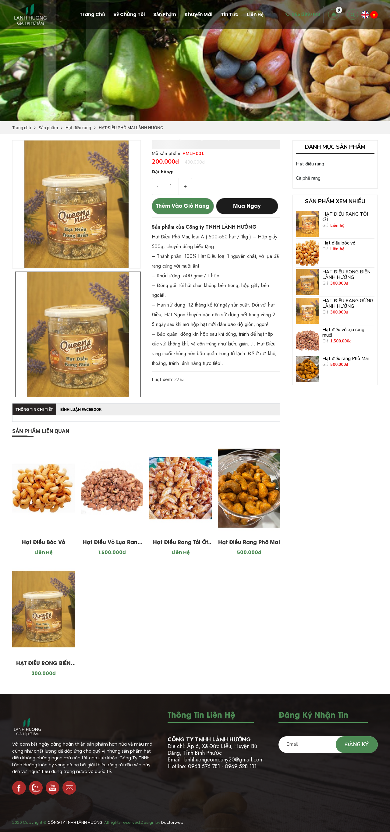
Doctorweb (172, 822)
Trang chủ (21, 127)
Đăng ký (356, 744)
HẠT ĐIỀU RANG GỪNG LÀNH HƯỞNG (347, 303)
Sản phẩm (48, 127)
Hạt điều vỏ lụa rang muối (112, 543)
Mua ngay (247, 206)
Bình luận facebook (80, 409)
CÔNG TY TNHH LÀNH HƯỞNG (75, 822)
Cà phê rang (308, 178)
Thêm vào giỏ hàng (182, 206)
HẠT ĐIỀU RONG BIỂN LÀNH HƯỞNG (43, 664)
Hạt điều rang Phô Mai (249, 542)
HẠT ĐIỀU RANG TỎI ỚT (345, 216)
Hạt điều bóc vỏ (43, 542)
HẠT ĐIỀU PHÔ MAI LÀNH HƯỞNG (131, 127)
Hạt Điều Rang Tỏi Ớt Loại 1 (180, 543)
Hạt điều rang (78, 127)
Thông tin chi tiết (34, 409)
